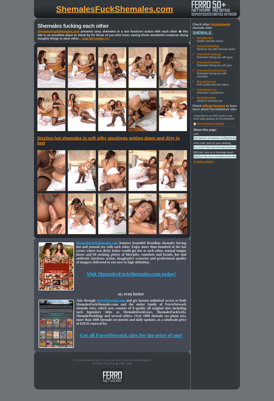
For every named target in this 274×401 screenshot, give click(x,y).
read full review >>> (96, 38)
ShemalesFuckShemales (212, 70)
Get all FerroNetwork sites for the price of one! (131, 335)
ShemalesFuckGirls (208, 62)
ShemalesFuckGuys (209, 54)
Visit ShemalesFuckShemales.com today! (131, 274)
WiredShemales (206, 97)
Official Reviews (213, 106)
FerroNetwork (220, 24)
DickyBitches (205, 38)
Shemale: (202, 33)
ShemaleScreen (206, 81)
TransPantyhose (207, 89)
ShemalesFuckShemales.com (114, 9)
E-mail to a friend (203, 161)
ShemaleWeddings (208, 46)
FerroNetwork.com (111, 300)
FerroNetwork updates (210, 123)
